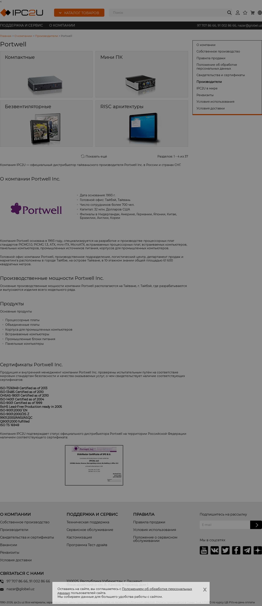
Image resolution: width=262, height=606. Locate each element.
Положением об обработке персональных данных (124, 591)
